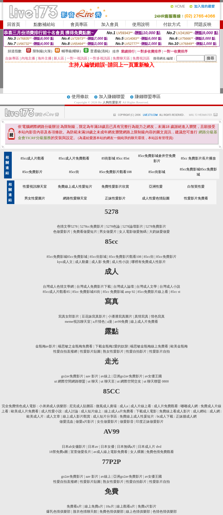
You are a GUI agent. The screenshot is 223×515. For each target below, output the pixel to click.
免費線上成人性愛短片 (75, 187)
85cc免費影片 (32, 172)
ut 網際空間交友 (129, 381)
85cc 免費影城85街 (86, 292)
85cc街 (74, 172)
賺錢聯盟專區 (148, 96)
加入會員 (109, 24)
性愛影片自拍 (159, 351)
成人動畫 (82, 262)
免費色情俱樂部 (111, 512)
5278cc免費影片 (92, 226)
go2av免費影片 (72, 376)
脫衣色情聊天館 (85, 512)
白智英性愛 (196, 187)
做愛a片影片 (85, 422)
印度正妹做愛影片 (150, 422)
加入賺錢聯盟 (112, 96)
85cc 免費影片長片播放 (198, 158)
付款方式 (171, 24)
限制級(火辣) (42, 51)
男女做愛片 (108, 232)
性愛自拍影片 (136, 351)
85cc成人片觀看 (33, 158)
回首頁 (13, 24)
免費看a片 (74, 506)
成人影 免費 (100, 262)
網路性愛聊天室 (75, 198)
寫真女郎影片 (68, 316)
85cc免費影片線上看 (153, 292)
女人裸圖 (137, 452)
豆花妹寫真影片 (94, 316)
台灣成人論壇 (123, 287)
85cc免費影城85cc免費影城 (67, 257)
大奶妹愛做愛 (159, 232)
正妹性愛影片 (115, 198)
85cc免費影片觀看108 (115, 172)
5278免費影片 (155, 226)
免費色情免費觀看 (160, 452)
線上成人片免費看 (144, 322)
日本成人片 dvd (149, 447)
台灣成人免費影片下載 (93, 287)
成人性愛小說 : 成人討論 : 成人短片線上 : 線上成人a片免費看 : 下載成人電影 (99, 411)
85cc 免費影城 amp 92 (119, 292)
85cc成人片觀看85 (56, 292)
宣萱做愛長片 (80, 452)
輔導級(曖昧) (71, 51)
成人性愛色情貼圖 (156, 198)
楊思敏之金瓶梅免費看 (75, 346)
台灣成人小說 (169, 287)
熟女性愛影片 (113, 351)
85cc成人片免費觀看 (74, 158)
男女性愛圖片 (34, 198)
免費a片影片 (147, 506)
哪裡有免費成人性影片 (148, 262)
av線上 (106, 376)
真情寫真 (141, 316)
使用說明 (140, 24)
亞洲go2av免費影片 (127, 376)
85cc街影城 (157, 172)
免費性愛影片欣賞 (115, 187)
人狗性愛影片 (112, 102)
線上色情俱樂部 (138, 512)
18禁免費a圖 (58, 452)
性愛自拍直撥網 (65, 351)
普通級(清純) (100, 51)
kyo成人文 (65, 262)
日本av (93, 447)
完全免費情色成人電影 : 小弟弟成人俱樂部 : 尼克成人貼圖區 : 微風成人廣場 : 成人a (65, 406)
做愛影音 (127, 422)
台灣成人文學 (146, 287)
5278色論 (113, 226)
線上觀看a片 (125, 506)
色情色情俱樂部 (165, 512)
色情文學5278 (67, 226)
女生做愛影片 (107, 422)
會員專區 (79, 24)
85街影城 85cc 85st (115, 158)
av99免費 (121, 322)
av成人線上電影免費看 (110, 452)
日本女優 (107, 447)
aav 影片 (92, 376)
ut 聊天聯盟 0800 (156, 381)
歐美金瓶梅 (179, 346)
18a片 (109, 506)
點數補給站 (44, 24)
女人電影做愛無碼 (133, 232)
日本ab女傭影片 (74, 447)
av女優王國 (153, 376)
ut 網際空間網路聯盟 (69, 381)
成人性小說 (120, 262)
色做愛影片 (61, 232)
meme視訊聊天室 (78, 322)
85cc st (175, 292)
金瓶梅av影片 (45, 346)
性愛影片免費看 (196, 198)
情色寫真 (158, 316)
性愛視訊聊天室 (35, 187)
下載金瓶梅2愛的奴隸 (111, 346)
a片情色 (99, 322)
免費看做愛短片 (85, 232)
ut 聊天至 (107, 381)
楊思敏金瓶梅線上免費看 (149, 346)
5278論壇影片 (132, 226)
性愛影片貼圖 (90, 351)
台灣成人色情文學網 (58, 287)
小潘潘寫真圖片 (120, 316)
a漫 (109, 322)
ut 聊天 (93, 381)
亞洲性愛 (156, 187)
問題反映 (203, 24)
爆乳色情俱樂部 (58, 512)
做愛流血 (66, 422)
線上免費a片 (93, 506)
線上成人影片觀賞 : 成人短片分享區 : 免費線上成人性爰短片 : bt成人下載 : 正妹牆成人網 (130, 416)
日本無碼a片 (126, 447)
